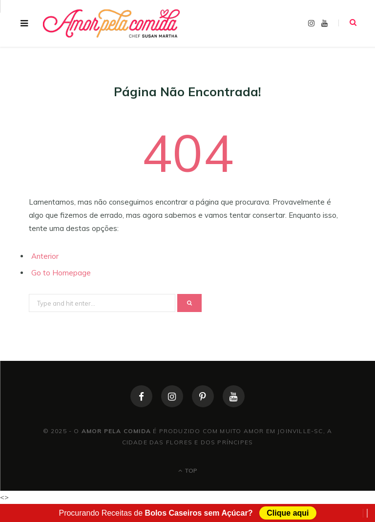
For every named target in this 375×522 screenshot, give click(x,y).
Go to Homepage (61, 272)
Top (187, 470)
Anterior (45, 256)
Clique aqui (288, 513)
